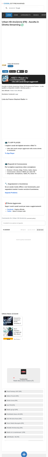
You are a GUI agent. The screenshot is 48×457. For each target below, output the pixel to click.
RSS (3, 422)
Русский (40, 434)
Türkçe (28, 436)
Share (20, 71)
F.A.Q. (24, 422)
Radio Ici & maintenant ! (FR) (15, 369)
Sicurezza (21, 424)
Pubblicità (15, 424)
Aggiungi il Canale (24, 406)
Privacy (4, 424)
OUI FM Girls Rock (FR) (14, 356)
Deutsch (33, 434)
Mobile (9, 424)
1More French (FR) (12, 333)
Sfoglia (13, 71)
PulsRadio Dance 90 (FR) (14, 351)
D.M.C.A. (35, 422)
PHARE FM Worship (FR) (14, 365)
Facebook (10, 209)
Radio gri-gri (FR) (12, 347)
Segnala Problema (11, 192)
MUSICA (36, 15)
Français (21, 434)
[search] (23, 8)
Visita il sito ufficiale (16, 90)
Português (21, 436)
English (8, 434)
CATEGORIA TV (25, 15)
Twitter (9, 211)
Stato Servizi (28, 424)
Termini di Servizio (9, 422)
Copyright (42, 422)
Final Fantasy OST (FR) (13, 329)
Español (27, 434)
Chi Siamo (18, 422)
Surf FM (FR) (10, 342)
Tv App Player (9, 153)
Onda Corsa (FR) (11, 338)
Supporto (29, 422)
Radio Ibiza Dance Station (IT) (23, 318)
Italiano (14, 434)
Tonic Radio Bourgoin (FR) (15, 360)
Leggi (16, 94)
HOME (16, 15)
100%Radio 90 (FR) (12, 374)
